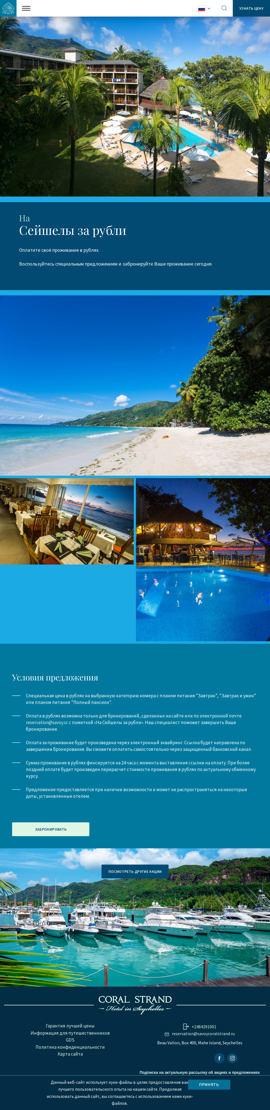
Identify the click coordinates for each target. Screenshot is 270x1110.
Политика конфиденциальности (70, 1068)
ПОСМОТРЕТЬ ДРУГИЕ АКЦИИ (135, 892)
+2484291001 (204, 1048)
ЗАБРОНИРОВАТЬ (51, 850)
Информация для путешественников (70, 1054)
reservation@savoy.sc (47, 743)
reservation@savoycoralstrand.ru (203, 1055)
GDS (70, 1061)
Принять (209, 1084)
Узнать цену (251, 8)
